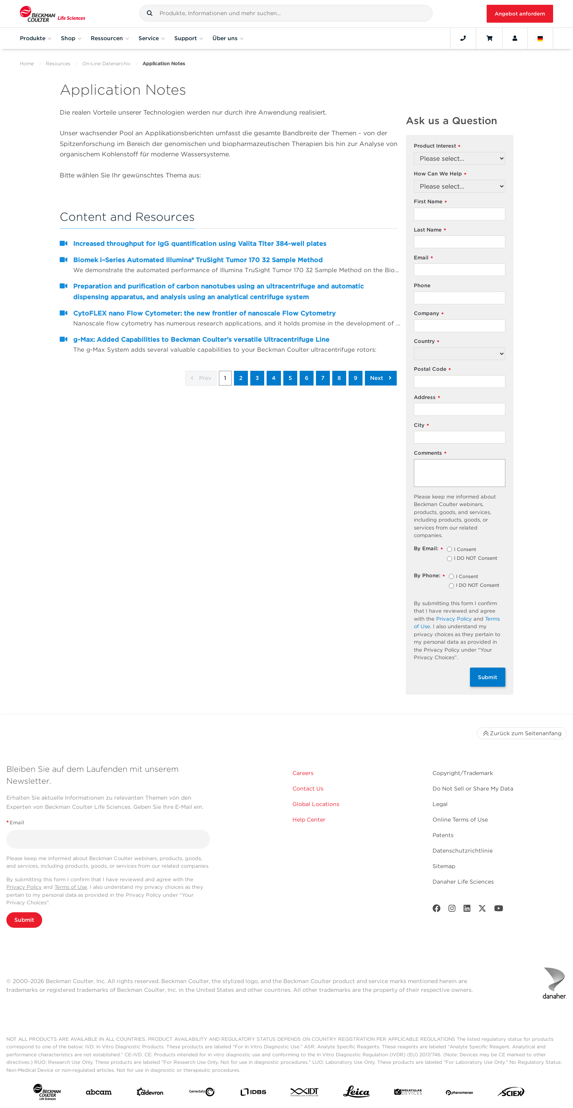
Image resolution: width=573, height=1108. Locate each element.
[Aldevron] (150, 1093)
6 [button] (306, 378)
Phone (422, 285)
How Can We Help (440, 174)
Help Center (308, 819)
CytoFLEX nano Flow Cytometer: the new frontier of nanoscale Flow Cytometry (204, 313)
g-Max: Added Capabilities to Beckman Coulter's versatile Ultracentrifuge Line (201, 339)
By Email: (428, 548)
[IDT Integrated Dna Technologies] (304, 1093)
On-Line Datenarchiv (106, 63)
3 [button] (257, 378)
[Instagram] (452, 910)
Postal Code (432, 369)
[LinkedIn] (467, 910)
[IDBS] (253, 1094)
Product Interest (437, 146)
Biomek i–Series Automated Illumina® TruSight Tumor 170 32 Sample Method (198, 260)
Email (423, 258)
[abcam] (98, 1093)
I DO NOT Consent (475, 558)
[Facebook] (436, 910)
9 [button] (355, 378)
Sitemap (444, 866)
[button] (149, 13)
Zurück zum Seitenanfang (521, 733)
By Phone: (429, 575)
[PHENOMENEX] (459, 1094)
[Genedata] (201, 1093)
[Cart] (489, 38)
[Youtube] (498, 910)
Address (427, 397)
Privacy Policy (454, 619)
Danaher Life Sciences (463, 881)
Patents (443, 835)
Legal (440, 804)
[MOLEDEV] (408, 1093)
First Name (430, 202)
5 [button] (290, 378)
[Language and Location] (540, 38)
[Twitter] (482, 910)
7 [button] (323, 378)
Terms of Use (71, 887)
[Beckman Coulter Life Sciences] (52, 14)
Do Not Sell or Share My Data (473, 788)
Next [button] (381, 378)
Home (27, 63)
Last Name (430, 230)
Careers (303, 773)
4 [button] (274, 378)
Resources (58, 63)
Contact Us (308, 788)
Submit (487, 677)
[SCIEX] (511, 1093)
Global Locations (315, 804)
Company (429, 313)
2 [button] (241, 378)
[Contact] (463, 38)
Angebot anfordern (520, 14)
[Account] (515, 38)
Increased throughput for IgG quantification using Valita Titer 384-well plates (199, 243)
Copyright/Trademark (463, 773)
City (421, 425)
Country (426, 341)
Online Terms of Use (460, 819)
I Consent (465, 549)
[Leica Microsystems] (356, 1094)
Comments (430, 453)
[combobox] (286, 13)
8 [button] (339, 378)
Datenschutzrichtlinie (463, 850)
